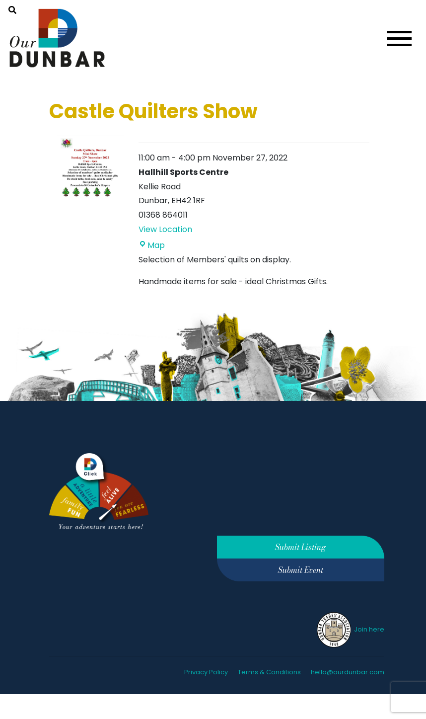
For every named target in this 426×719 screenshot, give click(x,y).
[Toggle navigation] (399, 38)
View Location (165, 229)
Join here (349, 629)
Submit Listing (300, 547)
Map (152, 245)
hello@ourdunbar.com (347, 672)
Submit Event (300, 570)
